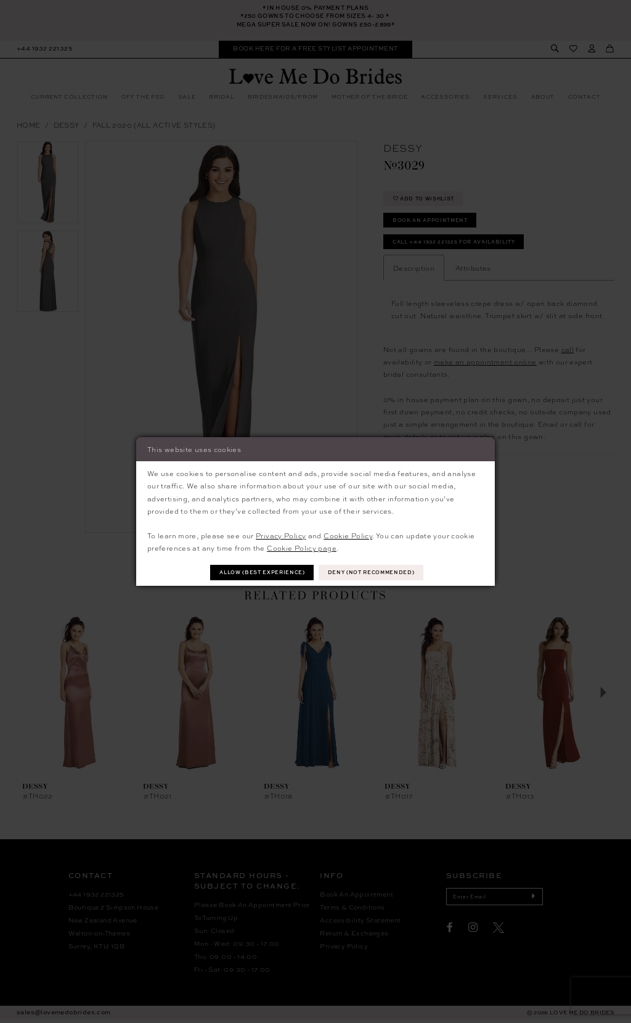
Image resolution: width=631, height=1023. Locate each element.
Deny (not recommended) (376, 573)
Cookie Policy (348, 535)
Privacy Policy (281, 535)
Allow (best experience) (258, 573)
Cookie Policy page (301, 547)
